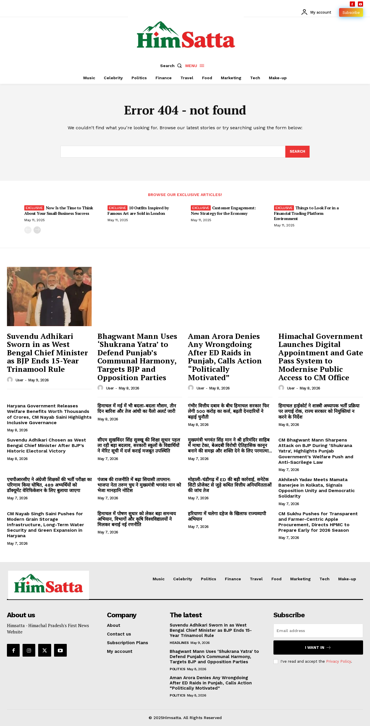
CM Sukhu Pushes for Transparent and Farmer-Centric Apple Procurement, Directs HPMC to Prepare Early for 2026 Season (318, 522)
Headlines (179, 643)
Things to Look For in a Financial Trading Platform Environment (306, 213)
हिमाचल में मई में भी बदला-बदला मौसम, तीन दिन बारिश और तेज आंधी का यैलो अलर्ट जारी (136, 408)
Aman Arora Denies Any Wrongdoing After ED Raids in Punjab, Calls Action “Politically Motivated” (225, 356)
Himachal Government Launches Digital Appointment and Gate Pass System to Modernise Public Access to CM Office (320, 356)
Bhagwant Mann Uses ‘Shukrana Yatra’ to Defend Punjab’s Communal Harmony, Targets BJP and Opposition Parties (137, 356)
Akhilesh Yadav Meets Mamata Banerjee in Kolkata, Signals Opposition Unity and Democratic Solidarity (316, 488)
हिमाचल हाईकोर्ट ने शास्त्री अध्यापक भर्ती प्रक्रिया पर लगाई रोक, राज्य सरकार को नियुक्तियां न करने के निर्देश (318, 411)
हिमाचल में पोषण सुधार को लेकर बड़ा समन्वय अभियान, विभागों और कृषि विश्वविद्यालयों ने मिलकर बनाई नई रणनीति (136, 519)
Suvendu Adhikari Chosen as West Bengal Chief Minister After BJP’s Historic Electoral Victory (46, 445)
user (19, 380)
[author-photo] (10, 380)
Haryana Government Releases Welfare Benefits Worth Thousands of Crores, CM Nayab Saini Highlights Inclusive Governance (49, 414)
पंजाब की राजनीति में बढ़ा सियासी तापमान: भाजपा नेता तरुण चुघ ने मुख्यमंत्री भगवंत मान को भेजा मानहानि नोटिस (139, 485)
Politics (177, 669)
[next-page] (37, 230)
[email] (318, 631)
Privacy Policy (338, 661)
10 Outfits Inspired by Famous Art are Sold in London (138, 210)
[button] (172, 66)
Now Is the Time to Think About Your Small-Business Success (58, 210)
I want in (318, 648)
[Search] (297, 152)
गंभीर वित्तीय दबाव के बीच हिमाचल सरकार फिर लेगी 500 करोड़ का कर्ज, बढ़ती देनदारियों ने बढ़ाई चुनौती (228, 411)
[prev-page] (28, 230)
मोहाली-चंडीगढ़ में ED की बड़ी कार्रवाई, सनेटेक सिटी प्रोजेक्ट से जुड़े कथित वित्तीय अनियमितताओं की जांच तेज (229, 485)
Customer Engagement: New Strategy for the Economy (223, 210)
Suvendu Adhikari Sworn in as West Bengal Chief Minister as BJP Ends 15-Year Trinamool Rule (47, 352)
